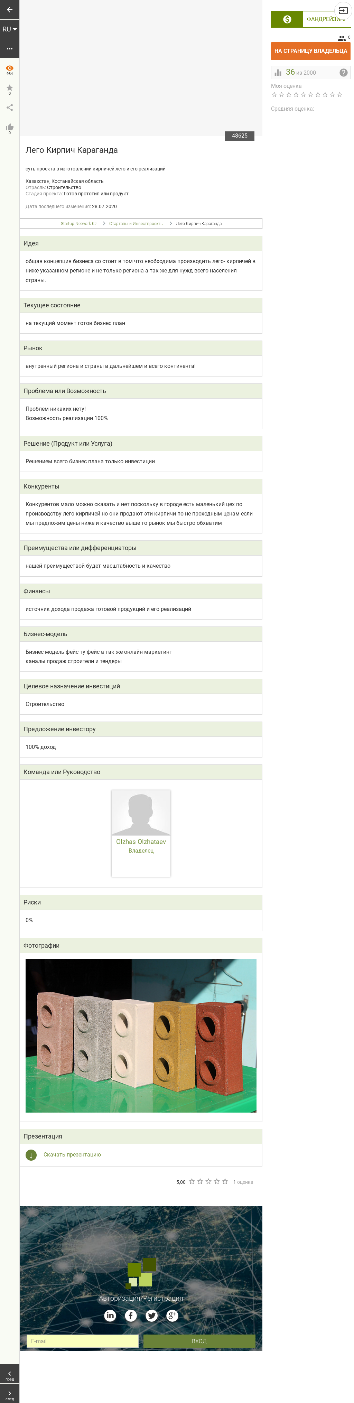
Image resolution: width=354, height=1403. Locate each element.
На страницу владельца (312, 48)
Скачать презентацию (72, 1154)
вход (199, 1341)
